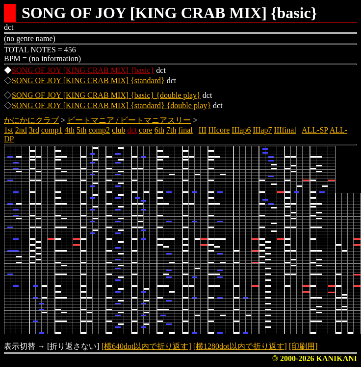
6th (159, 130)
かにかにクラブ (31, 120)
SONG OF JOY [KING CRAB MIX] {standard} (88, 80)
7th (171, 130)
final (186, 130)
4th (70, 130)
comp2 (99, 130)
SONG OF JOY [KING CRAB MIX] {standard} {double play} (111, 105)
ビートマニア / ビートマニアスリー (129, 120)
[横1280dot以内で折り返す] (240, 346)
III (202, 130)
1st (8, 130)
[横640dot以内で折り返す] (146, 346)
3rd (34, 130)
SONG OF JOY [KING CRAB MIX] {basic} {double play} (106, 95)
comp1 (52, 130)
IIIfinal (285, 130)
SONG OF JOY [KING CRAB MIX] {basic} (83, 70)
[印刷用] (303, 346)
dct (132, 130)
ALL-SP (315, 130)
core (146, 130)
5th (81, 130)
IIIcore (219, 130)
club (119, 130)
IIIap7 (262, 130)
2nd (21, 130)
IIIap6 (241, 130)
